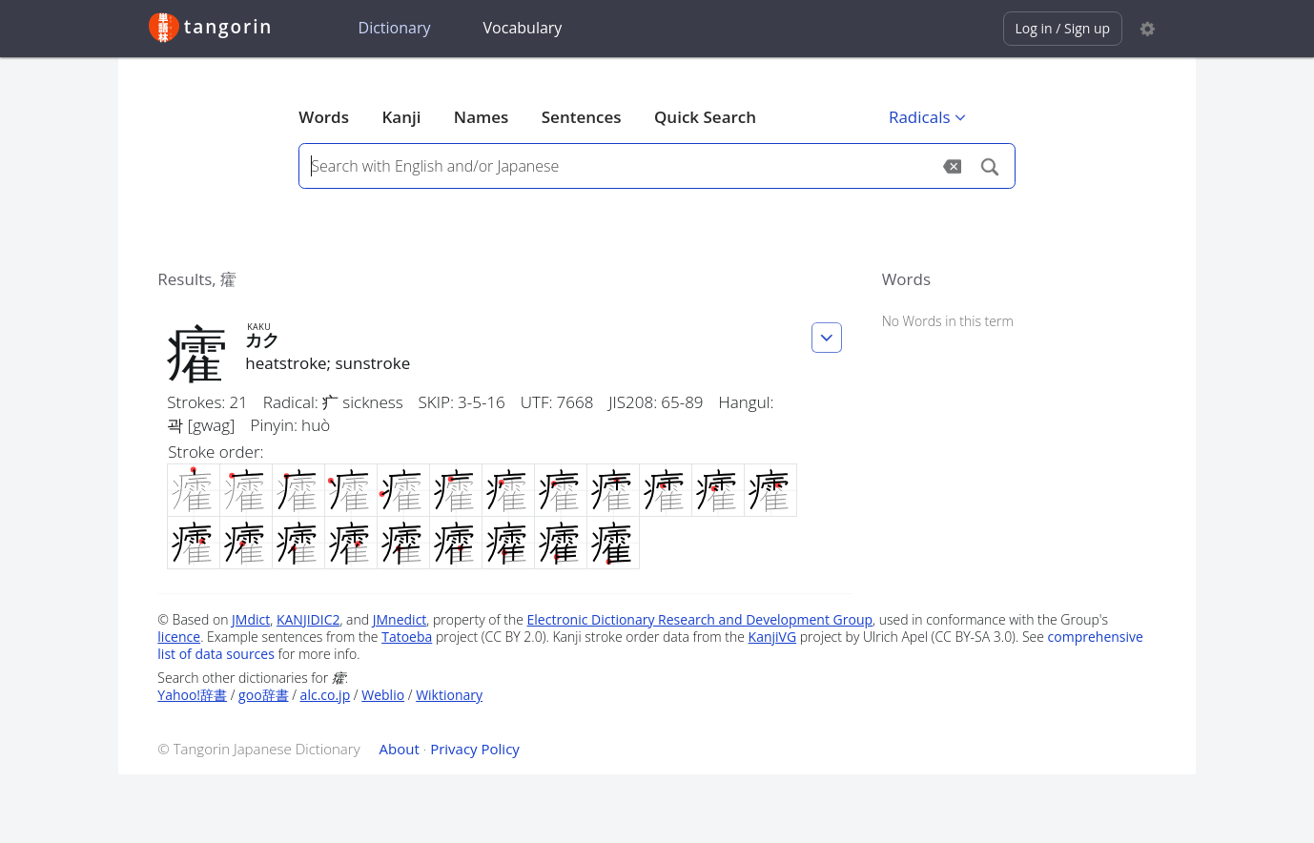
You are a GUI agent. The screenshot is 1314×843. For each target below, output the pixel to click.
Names (481, 117)
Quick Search (705, 117)
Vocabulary (523, 27)
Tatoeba (406, 636)
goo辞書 (263, 695)
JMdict (251, 619)
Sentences (582, 117)
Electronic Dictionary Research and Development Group (700, 619)
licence (178, 636)
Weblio (382, 695)
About (400, 748)
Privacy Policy (475, 748)
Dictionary (395, 27)
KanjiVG (773, 636)
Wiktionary (449, 695)
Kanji (401, 117)
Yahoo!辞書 (192, 695)
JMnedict (400, 619)
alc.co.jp (325, 695)
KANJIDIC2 (308, 619)
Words (323, 117)
